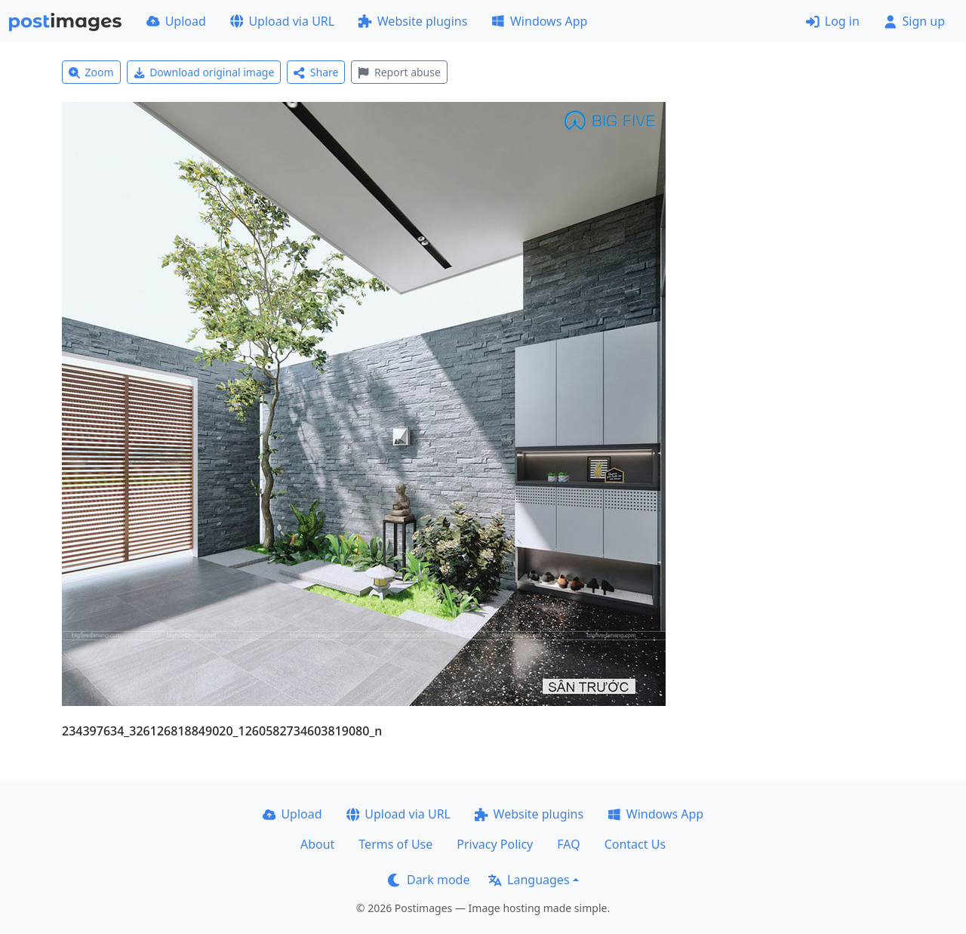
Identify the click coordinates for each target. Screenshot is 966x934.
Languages (528, 879)
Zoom (91, 72)
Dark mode (428, 879)
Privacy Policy (495, 844)
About (317, 844)
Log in (833, 21)
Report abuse (399, 72)
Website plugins (412, 21)
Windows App (539, 21)
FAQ (568, 844)
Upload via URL (282, 21)
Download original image (204, 72)
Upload (176, 21)
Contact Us (635, 844)
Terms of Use (395, 844)
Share (316, 72)
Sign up (914, 21)
